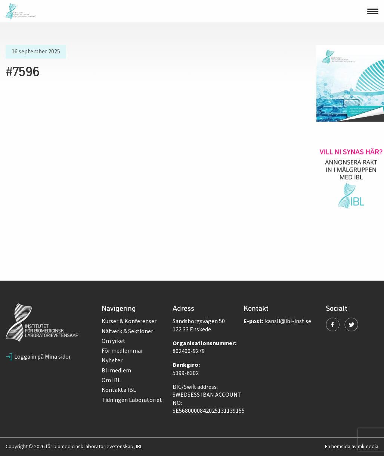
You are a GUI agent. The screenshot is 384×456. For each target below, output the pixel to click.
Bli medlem (116, 370)
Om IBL (111, 380)
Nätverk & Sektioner (127, 331)
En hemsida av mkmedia (351, 446)
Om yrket (114, 341)
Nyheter (112, 360)
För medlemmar (122, 351)
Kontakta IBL (119, 390)
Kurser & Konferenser (129, 321)
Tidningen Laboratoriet (132, 400)
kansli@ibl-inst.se (288, 321)
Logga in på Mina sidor (38, 357)
